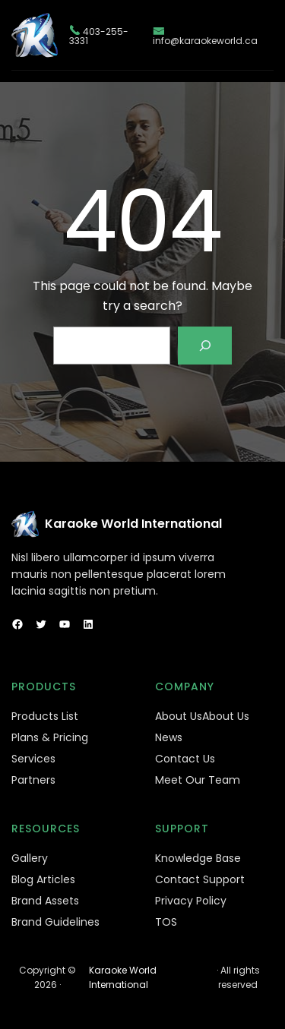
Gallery (29, 858)
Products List (44, 716)
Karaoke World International (133, 523)
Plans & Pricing (49, 737)
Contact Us (185, 758)
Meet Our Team (197, 780)
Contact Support (200, 879)
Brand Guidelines (55, 922)
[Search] (205, 345)
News (168, 737)
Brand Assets (45, 900)
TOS (166, 922)
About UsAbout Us (202, 716)
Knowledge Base (198, 858)
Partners (33, 780)
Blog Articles (43, 879)
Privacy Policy (190, 900)
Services (33, 758)
